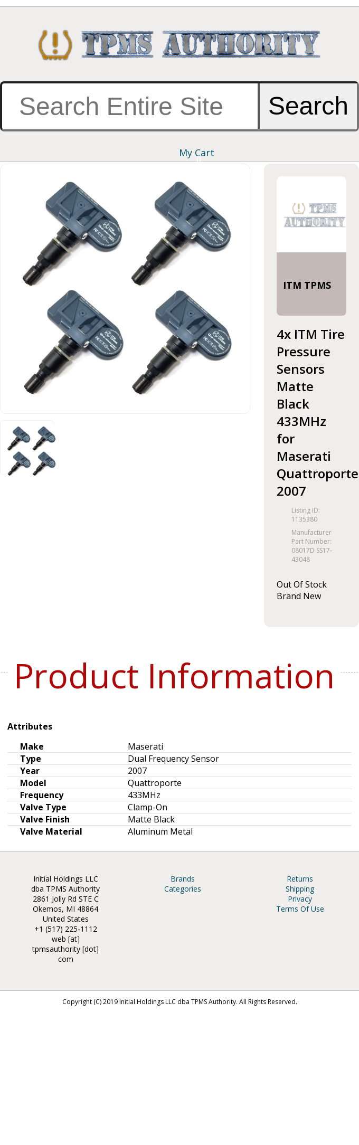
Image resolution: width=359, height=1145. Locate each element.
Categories (182, 889)
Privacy (300, 899)
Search (308, 106)
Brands (183, 879)
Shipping (300, 889)
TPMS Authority (179, 45)
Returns (300, 879)
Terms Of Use (300, 909)
